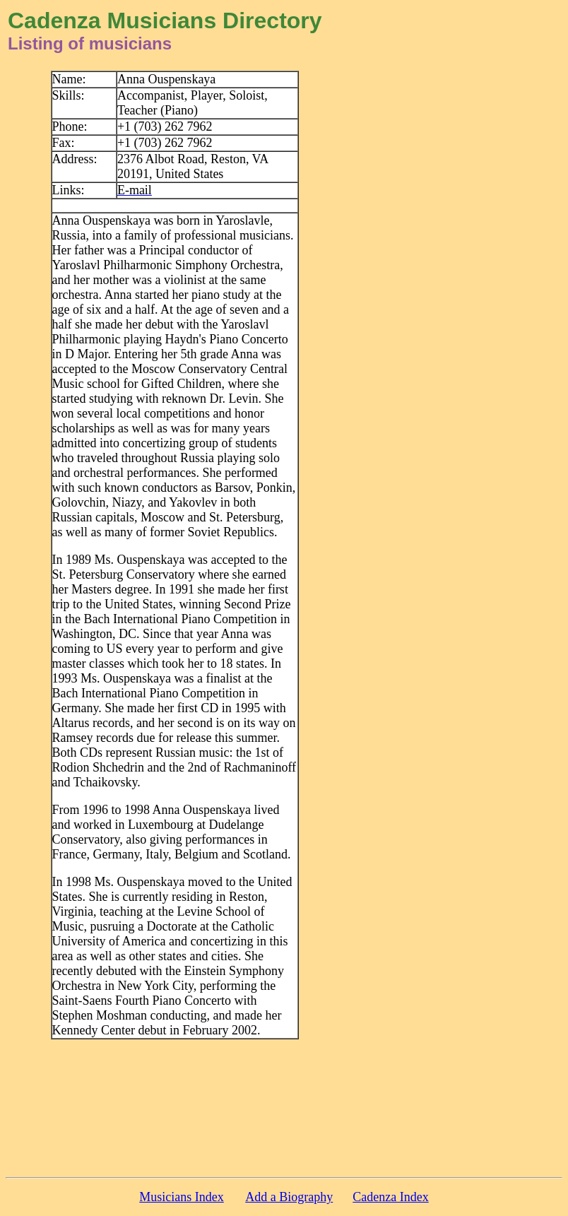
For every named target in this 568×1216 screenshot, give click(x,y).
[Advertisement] (453, 283)
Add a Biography (289, 1197)
